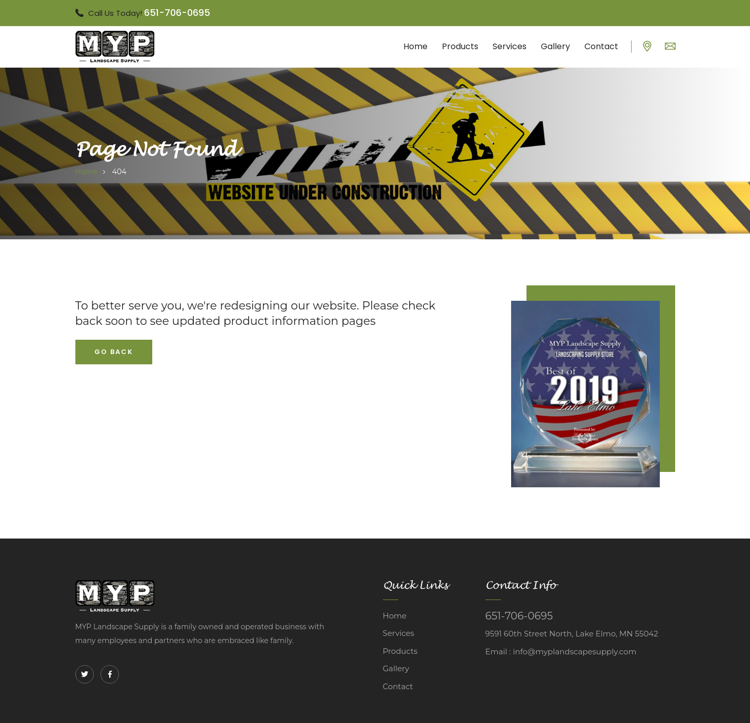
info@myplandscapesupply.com (574, 651)
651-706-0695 (177, 12)
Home (415, 46)
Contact (601, 46)
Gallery (555, 46)
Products (460, 46)
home (86, 171)
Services (509, 46)
